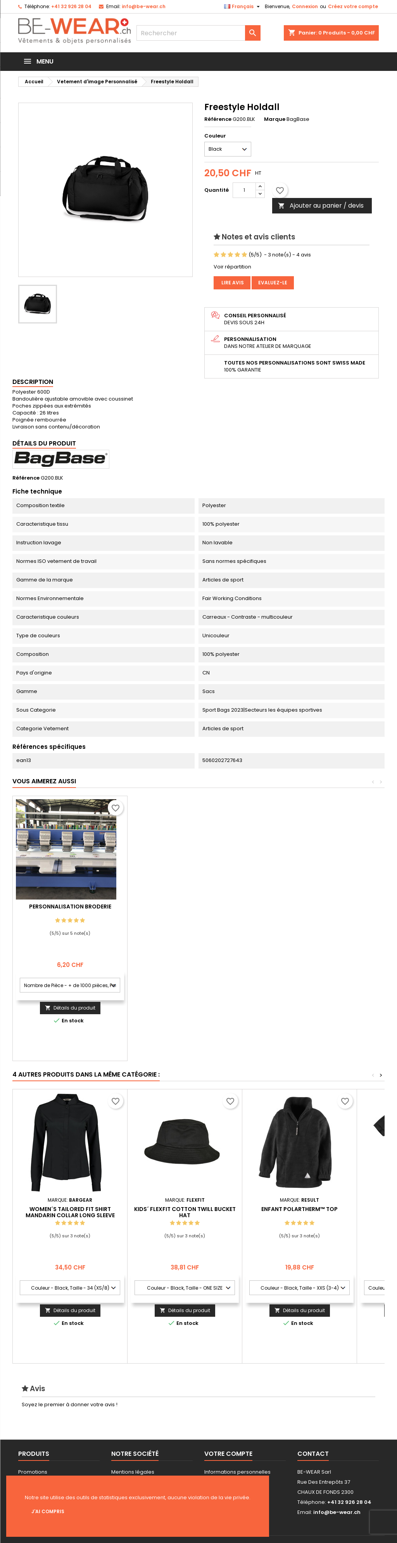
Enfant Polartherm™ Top (299, 1209)
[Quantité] (244, 190)
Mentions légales (132, 1472)
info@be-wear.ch (144, 6)
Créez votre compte (353, 6)
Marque (274, 119)
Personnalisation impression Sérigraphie (70, 910)
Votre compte (228, 1453)
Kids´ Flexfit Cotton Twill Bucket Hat (185, 1212)
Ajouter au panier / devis (321, 205)
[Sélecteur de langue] (243, 6)
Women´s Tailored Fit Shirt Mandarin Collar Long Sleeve (70, 1212)
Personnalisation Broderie (185, 906)
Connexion (305, 6)
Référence (217, 119)
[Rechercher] (198, 33)
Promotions (32, 1472)
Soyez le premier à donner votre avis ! (69, 1404)
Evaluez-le (272, 282)
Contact (313, 1453)
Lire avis (232, 282)
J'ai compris (47, 1511)
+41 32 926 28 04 (71, 6)
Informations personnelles (237, 1472)
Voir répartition (232, 266)
